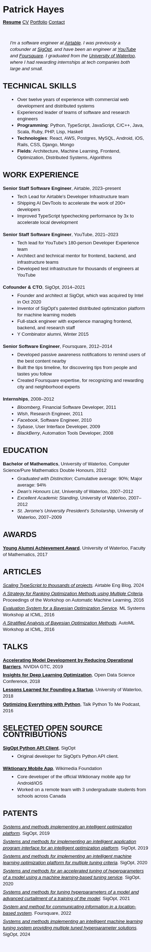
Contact (57, 22)
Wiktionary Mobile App (28, 768)
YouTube (127, 49)
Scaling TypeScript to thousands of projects (47, 585)
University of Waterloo (112, 55)
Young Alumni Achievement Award (41, 548)
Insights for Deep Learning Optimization (47, 675)
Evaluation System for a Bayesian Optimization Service (60, 608)
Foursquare (31, 55)
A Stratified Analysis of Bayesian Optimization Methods (59, 623)
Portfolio (38, 22)
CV (25, 22)
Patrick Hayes (33, 9)
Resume (12, 22)
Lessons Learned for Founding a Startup (48, 689)
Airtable (73, 43)
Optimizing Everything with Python (41, 704)
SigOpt (44, 49)
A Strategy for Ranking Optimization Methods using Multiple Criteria (72, 593)
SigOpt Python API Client (31, 748)
